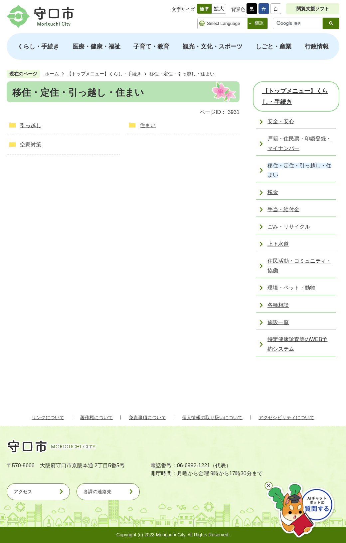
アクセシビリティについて (286, 417)
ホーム (52, 73)
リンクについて (48, 417)
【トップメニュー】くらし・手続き (104, 73)
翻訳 (259, 23)
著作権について (96, 417)
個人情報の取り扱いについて (212, 417)
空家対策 (30, 144)
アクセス (23, 491)
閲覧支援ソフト (312, 8)
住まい (148, 125)
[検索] (299, 23)
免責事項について (147, 417)
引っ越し (30, 125)
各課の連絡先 (97, 491)
